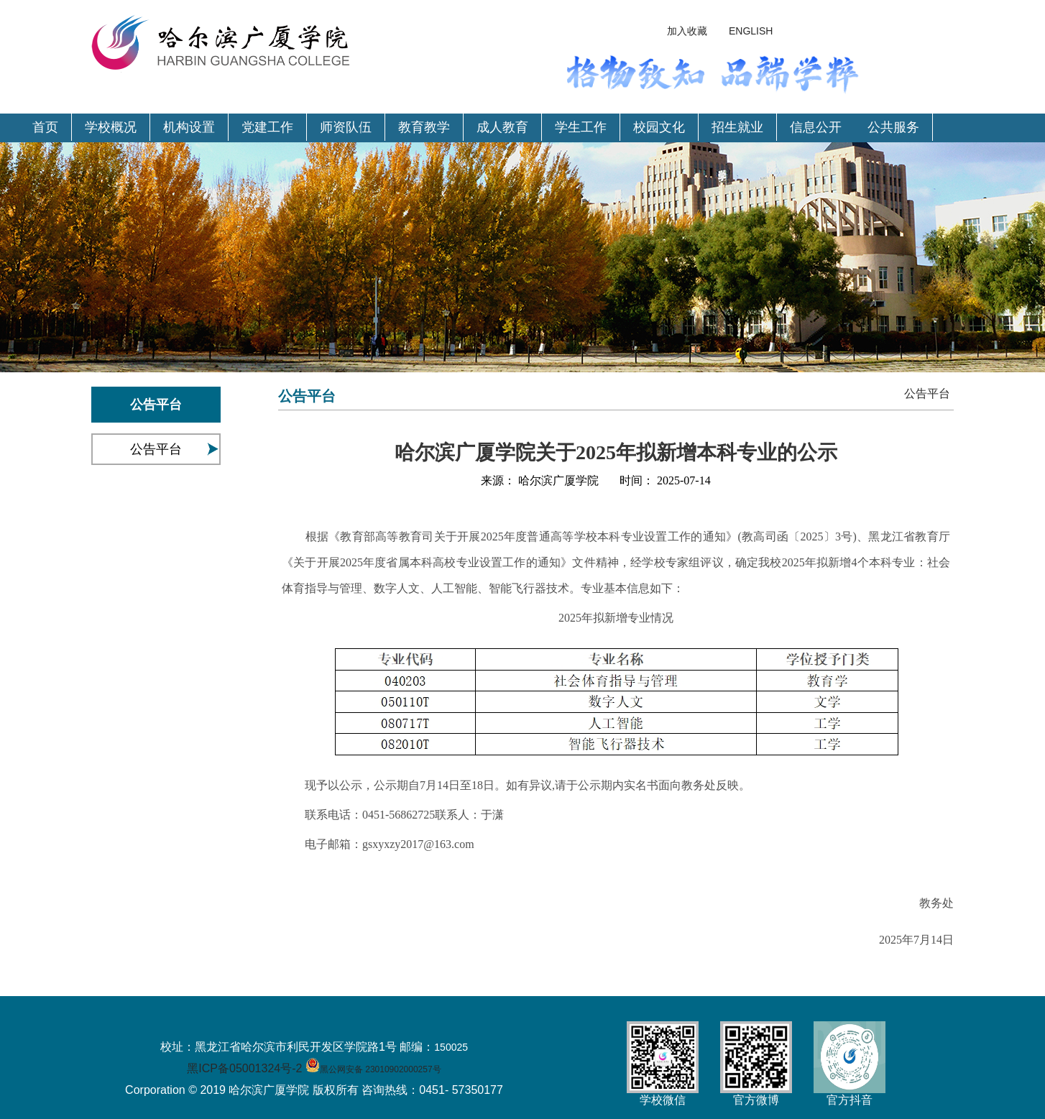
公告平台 (156, 449)
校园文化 (659, 127)
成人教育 (502, 127)
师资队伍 (346, 127)
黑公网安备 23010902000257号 (380, 1069)
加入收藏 (687, 31)
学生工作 (581, 127)
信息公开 (816, 127)
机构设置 (189, 127)
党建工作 (267, 127)
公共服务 (893, 127)
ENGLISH (751, 31)
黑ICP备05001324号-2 (244, 1068)
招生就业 (737, 127)
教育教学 (424, 127)
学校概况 (111, 127)
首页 (45, 127)
